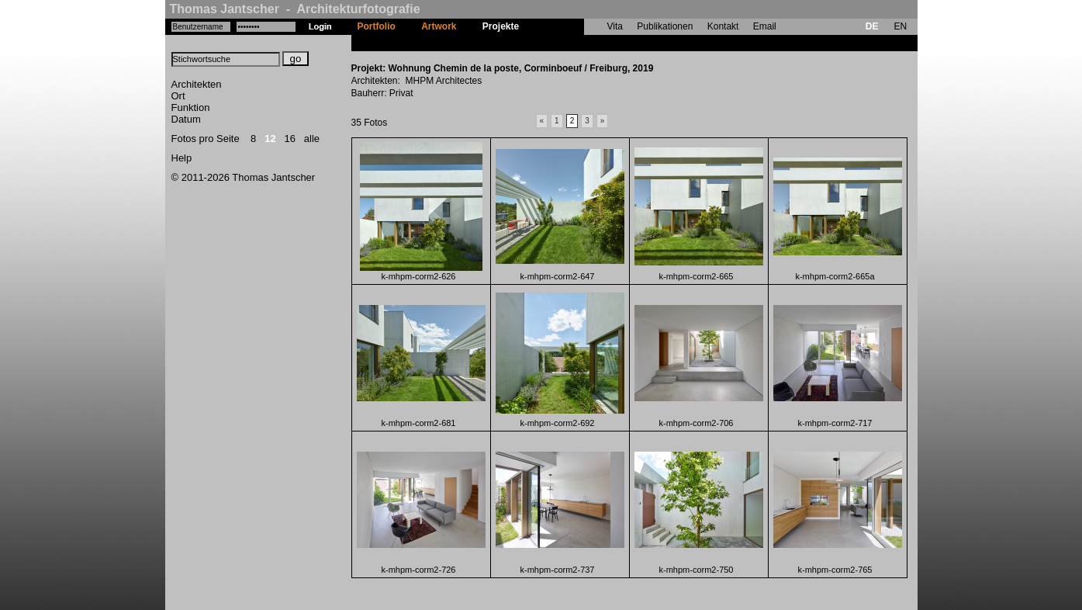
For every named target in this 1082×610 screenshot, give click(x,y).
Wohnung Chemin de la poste (597, 42)
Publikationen (665, 26)
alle (312, 138)
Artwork (438, 26)
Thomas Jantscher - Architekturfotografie (295, 9)
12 (269, 138)
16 (290, 138)
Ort (178, 96)
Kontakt (723, 26)
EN (900, 26)
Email (764, 26)
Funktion (190, 107)
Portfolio (377, 26)
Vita (615, 26)
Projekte (500, 26)
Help (181, 158)
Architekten (196, 84)
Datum (186, 119)
